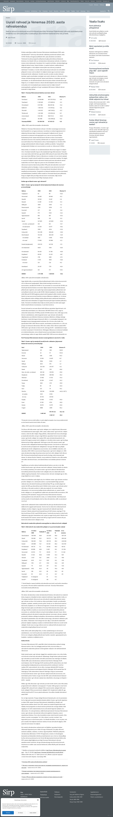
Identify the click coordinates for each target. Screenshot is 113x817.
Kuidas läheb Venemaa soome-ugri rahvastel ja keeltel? (98, 122)
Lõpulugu (82, 11)
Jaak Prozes (11, 38)
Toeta (108, 5)
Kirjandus (45, 11)
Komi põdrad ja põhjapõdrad (95, 27)
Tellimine (102, 5)
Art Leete (94, 38)
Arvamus (27, 11)
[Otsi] (108, 11)
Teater (68, 11)
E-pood (91, 5)
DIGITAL (110, 815)
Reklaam (96, 5)
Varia (88, 11)
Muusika (56, 11)
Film (40, 11)
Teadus (73, 11)
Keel (78, 11)
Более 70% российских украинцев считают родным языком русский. (42, 777)
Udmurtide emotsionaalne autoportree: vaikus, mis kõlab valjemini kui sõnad (99, 97)
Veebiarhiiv (103, 11)
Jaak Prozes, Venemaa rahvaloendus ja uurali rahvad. (48, 752)
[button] (38, 800)
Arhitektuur (34, 11)
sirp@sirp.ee (23, 796)
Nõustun (8, 812)
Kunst (50, 11)
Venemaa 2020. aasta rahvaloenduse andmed (34, 762)
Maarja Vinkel (95, 87)
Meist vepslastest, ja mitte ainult (99, 47)
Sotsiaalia (62, 11)
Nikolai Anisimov (96, 112)
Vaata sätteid (33, 812)
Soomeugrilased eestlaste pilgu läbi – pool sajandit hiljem (99, 71)
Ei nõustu (20, 812)
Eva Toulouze (95, 60)
